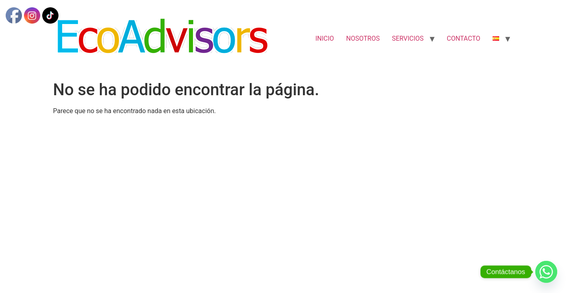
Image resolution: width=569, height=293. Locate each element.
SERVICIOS (408, 38)
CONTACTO (463, 38)
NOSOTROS (363, 38)
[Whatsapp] (546, 272)
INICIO (324, 38)
